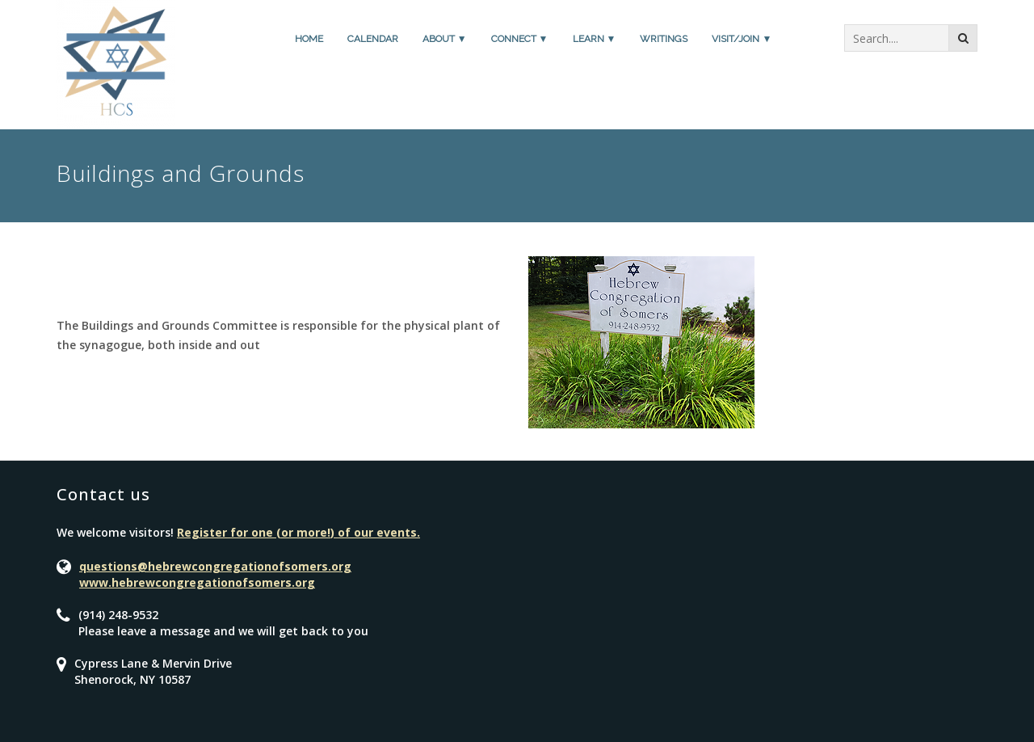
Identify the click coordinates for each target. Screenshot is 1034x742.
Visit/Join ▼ (741, 38)
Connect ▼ (520, 38)
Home (309, 38)
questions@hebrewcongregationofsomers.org (215, 566)
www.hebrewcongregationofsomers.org (197, 582)
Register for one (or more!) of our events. (298, 532)
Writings (663, 38)
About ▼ (444, 38)
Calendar (372, 38)
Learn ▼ (594, 38)
